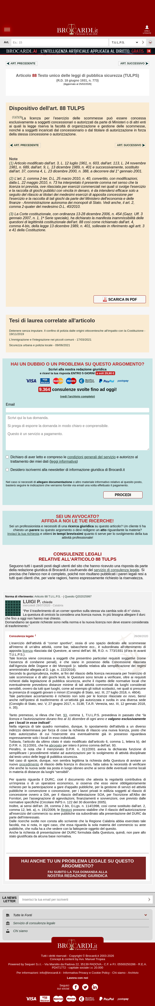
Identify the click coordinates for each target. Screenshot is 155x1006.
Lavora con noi (77, 977)
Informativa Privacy (75, 972)
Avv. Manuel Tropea (92, 959)
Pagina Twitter (85, 985)
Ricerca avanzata (150, 42)
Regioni (66, 810)
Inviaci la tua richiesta (23, 534)
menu (7, 29)
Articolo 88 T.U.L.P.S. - (49, 596)
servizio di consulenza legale (116, 570)
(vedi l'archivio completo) (77, 396)
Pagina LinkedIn (95, 985)
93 (65, 715)
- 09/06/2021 (39, 345)
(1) (13, 117)
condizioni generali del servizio (91, 457)
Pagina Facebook (76, 985)
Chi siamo (118, 972)
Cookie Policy (101, 972)
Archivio (133, 972)
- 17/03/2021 (50, 339)
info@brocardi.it (50, 972)
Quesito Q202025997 (78, 596)
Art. (22, 63)
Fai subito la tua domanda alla (77, 868)
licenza (27, 650)
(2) (17, 117)
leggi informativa (64, 461)
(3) (20, 117)
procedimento (29, 764)
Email (10, 404)
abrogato (55, 745)
